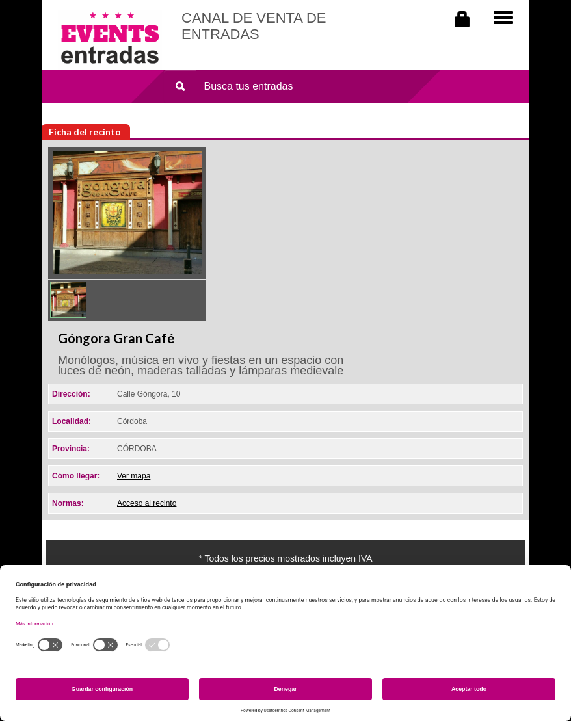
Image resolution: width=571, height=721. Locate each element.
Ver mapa (133, 475)
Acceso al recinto (146, 503)
